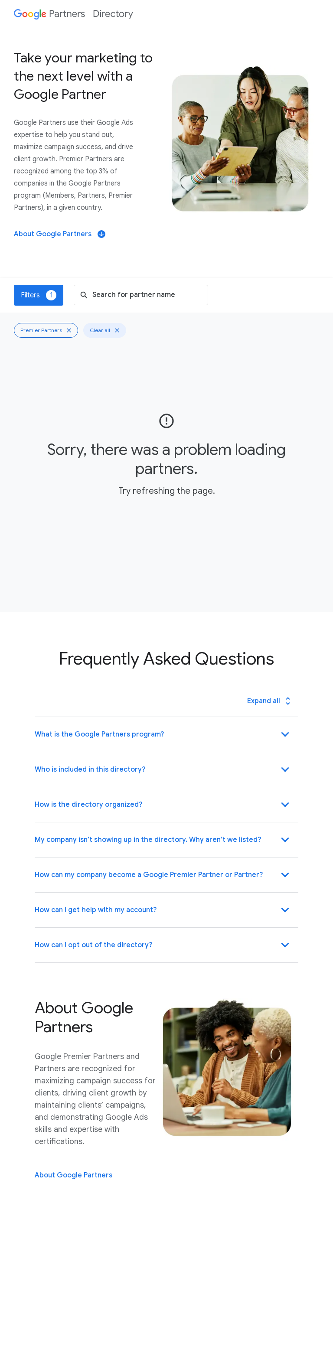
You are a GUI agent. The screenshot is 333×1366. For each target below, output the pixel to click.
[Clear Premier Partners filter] (69, 330)
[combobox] (148, 294)
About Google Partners (59, 234)
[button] (166, 734)
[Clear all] (117, 330)
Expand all (270, 701)
